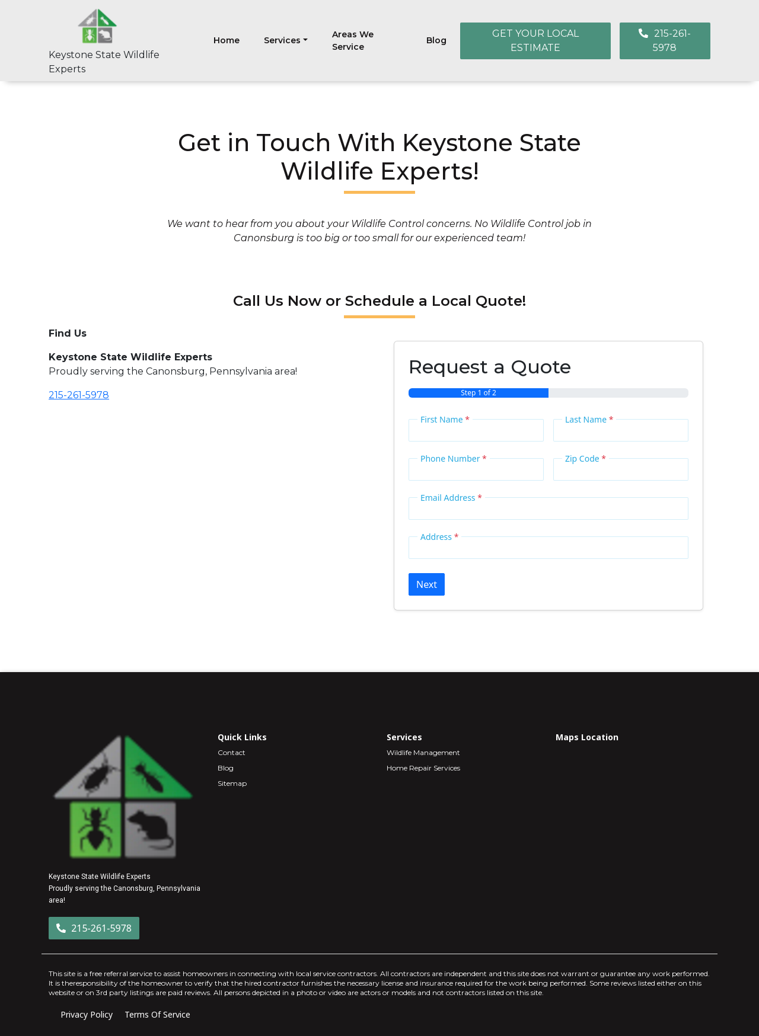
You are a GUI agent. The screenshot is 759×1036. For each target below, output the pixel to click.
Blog (436, 40)
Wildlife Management (423, 752)
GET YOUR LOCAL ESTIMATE (535, 40)
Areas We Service (353, 40)
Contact (231, 752)
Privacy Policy (86, 1014)
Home (226, 40)
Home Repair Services (423, 767)
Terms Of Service (157, 1014)
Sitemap (232, 783)
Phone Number (453, 458)
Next (426, 584)
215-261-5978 (665, 40)
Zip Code (585, 458)
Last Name (589, 419)
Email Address (451, 497)
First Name (445, 419)
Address (439, 536)
